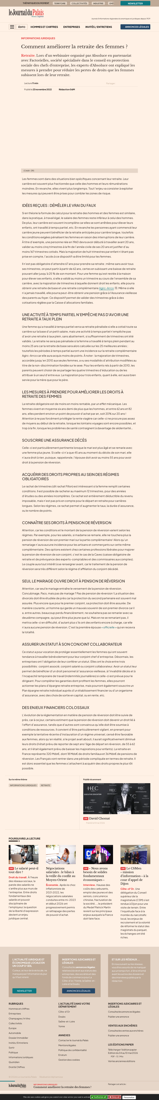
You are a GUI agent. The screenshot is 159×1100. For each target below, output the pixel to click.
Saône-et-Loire (66, 1021)
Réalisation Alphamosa (51, 1076)
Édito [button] (21, 27)
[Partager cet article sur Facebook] (125, 83)
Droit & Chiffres (17, 1067)
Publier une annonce (118, 1016)
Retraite (45, 785)
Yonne (61, 1026)
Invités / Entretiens (98, 26)
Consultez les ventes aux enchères (125, 1030)
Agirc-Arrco (106, 288)
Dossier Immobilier (18, 1037)
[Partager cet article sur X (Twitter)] (119, 83)
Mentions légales (67, 1045)
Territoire (60, 3)
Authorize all (99, 1097)
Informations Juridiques (38, 38)
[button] (12, 27)
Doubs (61, 1016)
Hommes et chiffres (44, 26)
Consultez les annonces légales (124, 1011)
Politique (13, 1052)
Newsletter (135, 3)
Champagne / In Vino (19, 1018)
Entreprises (71, 26)
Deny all (116, 1097)
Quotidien (14, 1062)
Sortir (11, 1047)
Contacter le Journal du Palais (73, 1040)
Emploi (113, 3)
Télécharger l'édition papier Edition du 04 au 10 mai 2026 (123, 1053)
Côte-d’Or (64, 1011)
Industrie (98, 3)
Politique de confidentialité (72, 1050)
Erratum (62, 1054)
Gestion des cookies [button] (69, 1059)
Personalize (130, 1097)
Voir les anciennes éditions (121, 1061)
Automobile (15, 1033)
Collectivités (79, 3)
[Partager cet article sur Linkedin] (130, 83)
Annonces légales (78, 990)
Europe (12, 1028)
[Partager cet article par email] (136, 83)
